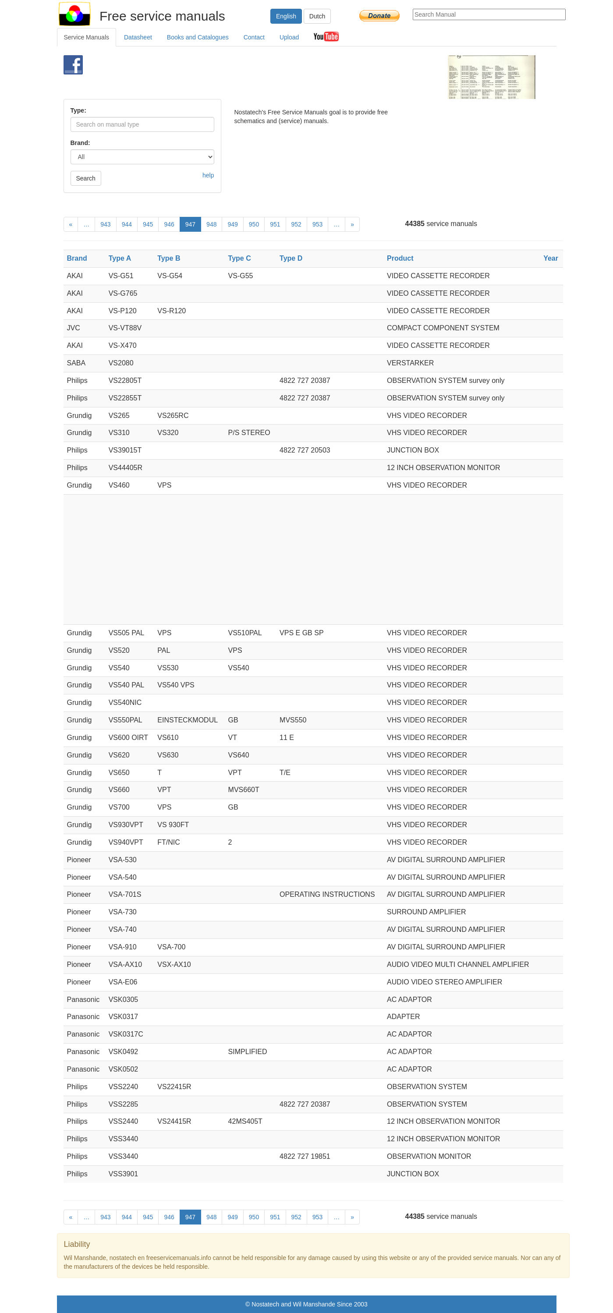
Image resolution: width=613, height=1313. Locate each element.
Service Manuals (87, 37)
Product (400, 258)
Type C (239, 258)
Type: (78, 110)
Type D (291, 258)
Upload (289, 37)
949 (232, 224)
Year (550, 258)
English (286, 16)
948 (211, 224)
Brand (77, 258)
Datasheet (138, 37)
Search (86, 178)
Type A (120, 258)
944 (127, 224)
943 (105, 224)
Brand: (80, 142)
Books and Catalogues (198, 37)
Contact (254, 37)
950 (254, 224)
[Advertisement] (292, 77)
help (208, 175)
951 (275, 224)
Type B (168, 258)
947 (190, 224)
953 (317, 224)
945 (148, 224)
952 (296, 224)
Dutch (317, 16)
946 (169, 224)
